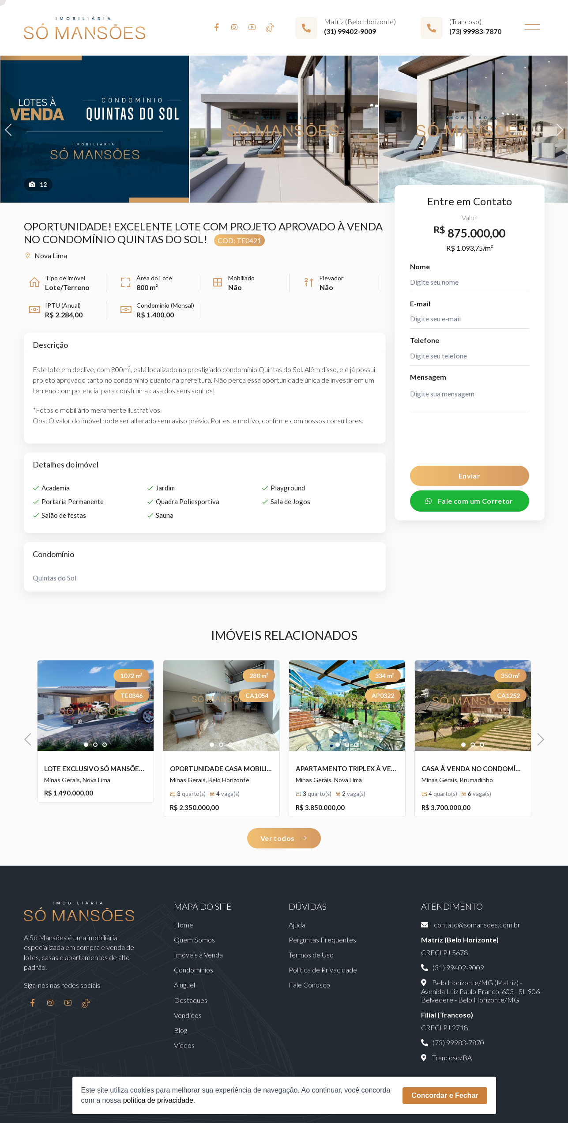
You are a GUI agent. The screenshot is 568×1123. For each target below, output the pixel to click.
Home (183, 924)
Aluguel (184, 984)
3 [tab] (104, 745)
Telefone (424, 340)
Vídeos (184, 1045)
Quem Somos (194, 939)
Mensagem (428, 377)
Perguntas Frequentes (322, 939)
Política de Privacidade (323, 969)
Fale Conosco (309, 984)
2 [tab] (95, 745)
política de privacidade (158, 1100)
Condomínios (193, 969)
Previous (11, 128)
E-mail (420, 303)
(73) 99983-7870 (475, 31)
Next (557, 128)
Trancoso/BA (446, 1057)
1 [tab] (86, 745)
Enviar (469, 475)
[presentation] (470, 439)
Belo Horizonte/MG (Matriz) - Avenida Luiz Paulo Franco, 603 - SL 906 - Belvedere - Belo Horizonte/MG (482, 990)
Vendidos (188, 1015)
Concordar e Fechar (444, 1095)
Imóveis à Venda (198, 954)
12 (38, 184)
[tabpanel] (96, 705)
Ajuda (297, 924)
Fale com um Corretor (469, 501)
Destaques (190, 1000)
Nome (420, 266)
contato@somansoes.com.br (470, 924)
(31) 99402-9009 (350, 31)
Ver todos (284, 838)
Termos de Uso (311, 954)
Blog (180, 1030)
